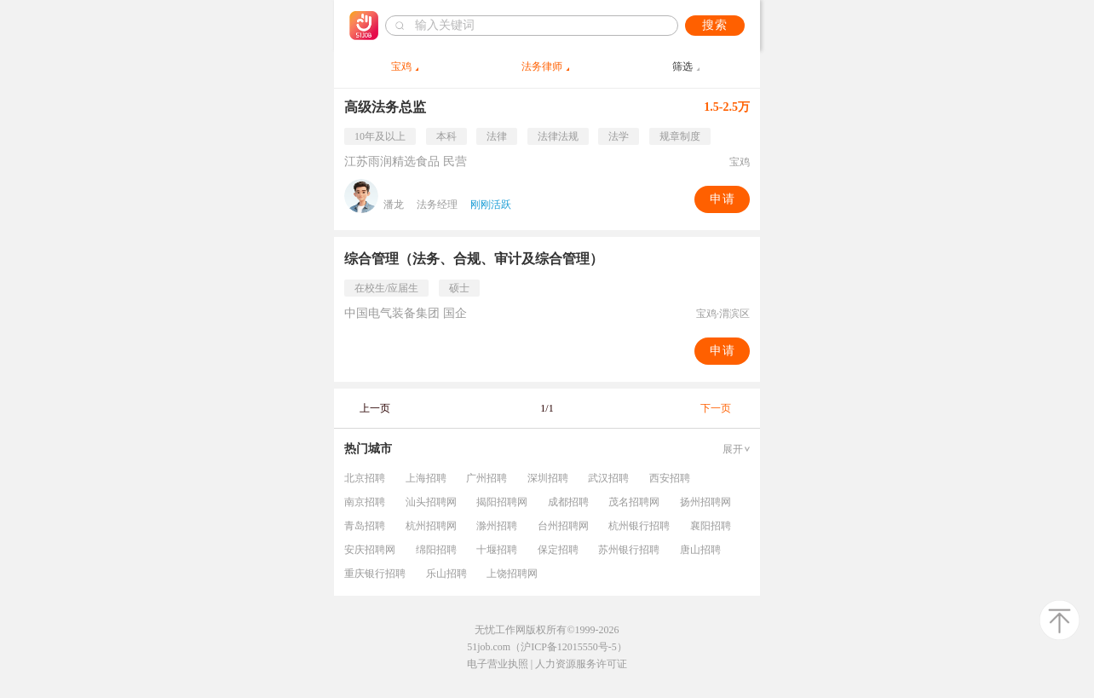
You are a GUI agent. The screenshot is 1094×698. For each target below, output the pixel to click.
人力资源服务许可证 (581, 664)
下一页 (715, 408)
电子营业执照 (497, 664)
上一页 (375, 408)
